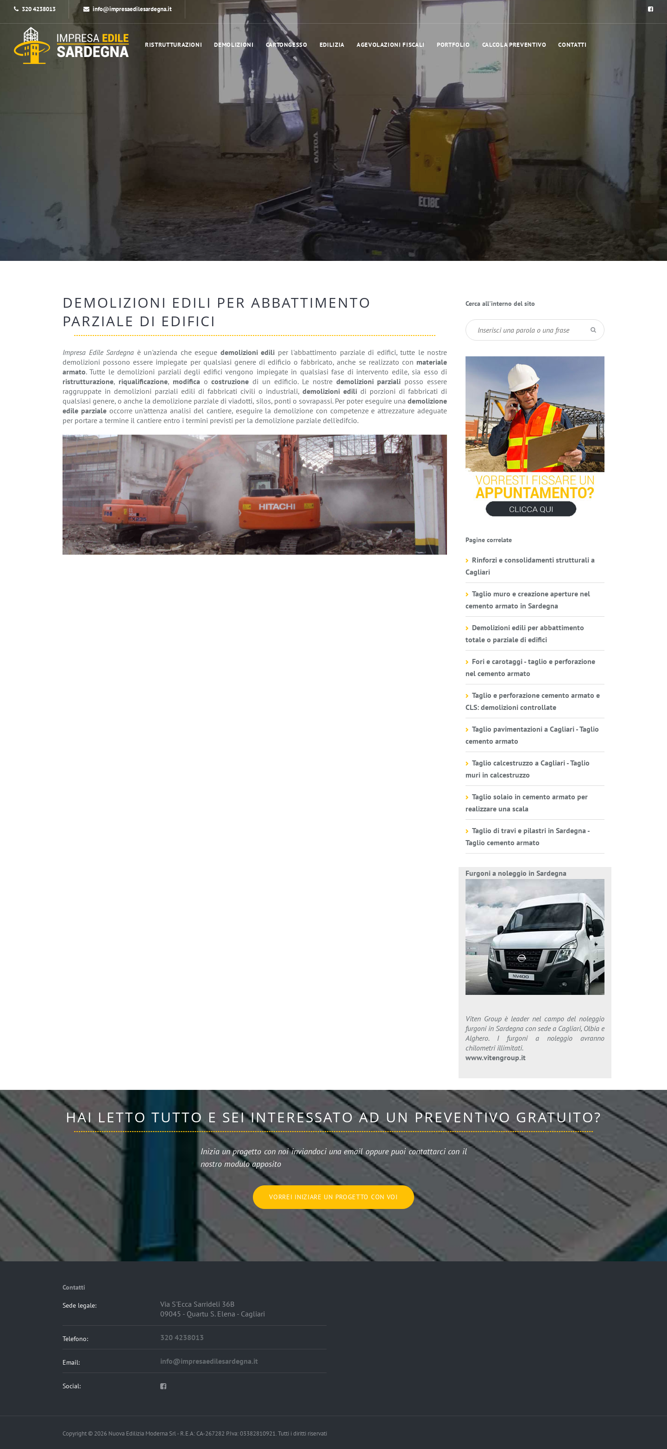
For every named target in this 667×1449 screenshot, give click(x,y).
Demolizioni (233, 45)
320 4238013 (39, 9)
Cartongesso (287, 45)
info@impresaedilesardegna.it (127, 9)
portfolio (453, 45)
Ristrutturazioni (173, 45)
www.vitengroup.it (496, 1057)
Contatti (572, 45)
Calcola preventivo (514, 45)
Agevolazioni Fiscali (391, 45)
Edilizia (332, 45)
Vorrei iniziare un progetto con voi (333, 1197)
